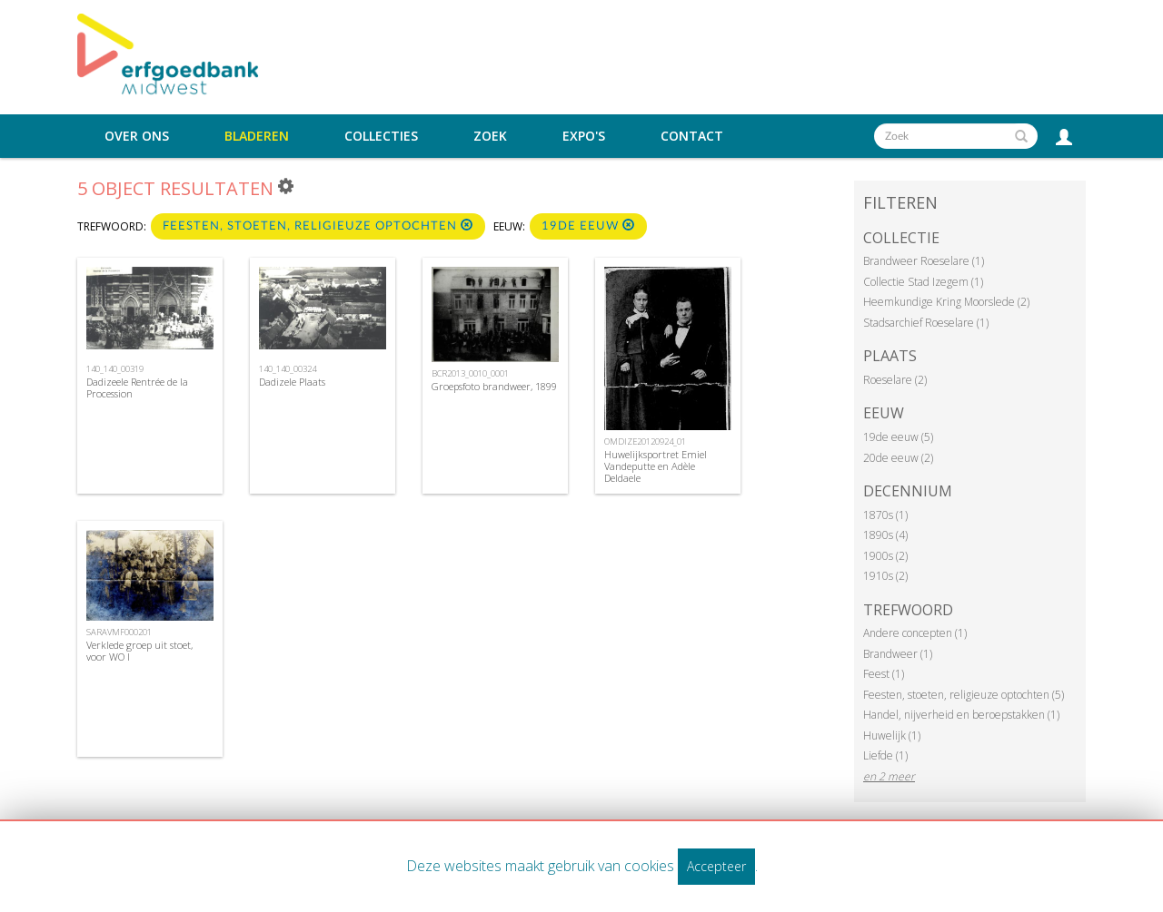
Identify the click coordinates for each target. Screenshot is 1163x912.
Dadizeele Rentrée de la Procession (137, 387)
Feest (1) (883, 674)
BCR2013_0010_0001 (470, 373)
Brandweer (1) (897, 654)
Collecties (381, 136)
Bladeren (256, 136)
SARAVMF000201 (119, 632)
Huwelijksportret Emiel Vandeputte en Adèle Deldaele (655, 466)
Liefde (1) (885, 755)
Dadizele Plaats (292, 381)
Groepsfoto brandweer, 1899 (494, 386)
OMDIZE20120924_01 (645, 441)
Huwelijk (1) (891, 735)
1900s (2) (885, 556)
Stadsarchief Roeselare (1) (926, 322)
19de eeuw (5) (898, 437)
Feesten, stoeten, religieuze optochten (318, 225)
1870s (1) (885, 515)
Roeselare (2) (895, 379)
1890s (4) (885, 535)
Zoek (490, 136)
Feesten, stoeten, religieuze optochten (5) (963, 694)
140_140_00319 (115, 369)
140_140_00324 (287, 369)
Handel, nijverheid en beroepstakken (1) (961, 714)
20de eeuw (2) (898, 458)
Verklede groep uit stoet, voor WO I (139, 650)
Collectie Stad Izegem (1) (923, 281)
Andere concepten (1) (915, 633)
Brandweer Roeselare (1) (923, 261)
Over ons (136, 136)
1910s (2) (885, 575)
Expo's (583, 136)
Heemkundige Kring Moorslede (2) (946, 301)
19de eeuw (588, 225)
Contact (692, 136)
